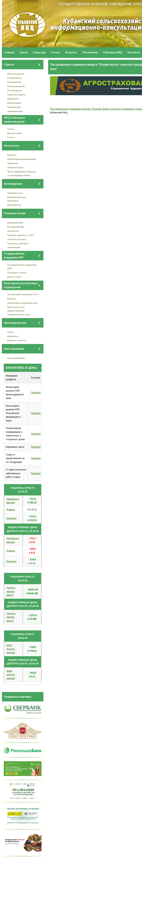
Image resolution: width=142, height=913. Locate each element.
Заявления (12, 163)
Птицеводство (14, 78)
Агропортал (13, 231)
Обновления (90, 52)
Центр (24, 52)
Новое (10, 332)
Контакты (133, 52)
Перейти (36, 392)
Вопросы (71, 52)
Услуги (55, 52)
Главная (9, 52)
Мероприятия (14, 205)
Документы (13, 336)
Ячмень (10, 509)
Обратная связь (15, 167)
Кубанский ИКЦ (15, 222)
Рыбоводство (14, 82)
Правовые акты (15, 193)
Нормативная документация (21, 159)
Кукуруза (11, 518)
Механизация (14, 103)
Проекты (11, 155)
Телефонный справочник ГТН (22, 294)
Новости (11, 298)
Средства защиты (16, 94)
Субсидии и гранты (17, 272)
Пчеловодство (14, 90)
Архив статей (14, 277)
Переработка (14, 107)
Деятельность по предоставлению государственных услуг (19, 311)
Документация (14, 133)
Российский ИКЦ (15, 227)
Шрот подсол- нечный (10, 649)
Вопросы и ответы (16, 340)
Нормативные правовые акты (22, 303)
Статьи (11, 137)
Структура (39, 52)
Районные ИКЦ (112, 52)
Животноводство (16, 73)
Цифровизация (15, 111)
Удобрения (13, 98)
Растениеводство (16, 86)
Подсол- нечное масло (11, 591)
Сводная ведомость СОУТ (20, 235)
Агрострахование (16, 358)
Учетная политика (16, 239)
